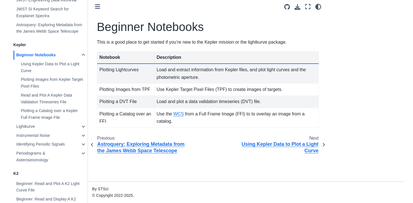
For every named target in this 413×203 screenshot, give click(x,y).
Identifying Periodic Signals (40, 144)
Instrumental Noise (33, 135)
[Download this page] (297, 7)
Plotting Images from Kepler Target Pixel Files (52, 82)
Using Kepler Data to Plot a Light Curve (50, 67)
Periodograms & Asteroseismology (32, 156)
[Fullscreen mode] (308, 7)
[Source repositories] (287, 7)
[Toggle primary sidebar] (97, 6)
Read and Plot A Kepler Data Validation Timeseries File (46, 98)
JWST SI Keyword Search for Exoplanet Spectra (42, 12)
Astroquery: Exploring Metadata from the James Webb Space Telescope (49, 28)
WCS (178, 113)
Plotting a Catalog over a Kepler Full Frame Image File (49, 114)
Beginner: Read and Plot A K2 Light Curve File (48, 187)
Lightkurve (25, 126)
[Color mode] (318, 7)
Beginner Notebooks (36, 55)
